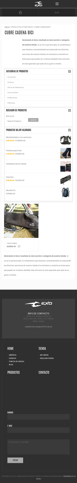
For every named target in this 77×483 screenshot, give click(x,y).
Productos (13, 373)
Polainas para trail (38, 150)
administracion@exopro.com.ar (38, 327)
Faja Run (38, 176)
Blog (11, 364)
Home (10, 349)
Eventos (12, 358)
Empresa (12, 355)
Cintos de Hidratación (15, 87)
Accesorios (11, 77)
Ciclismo (10, 82)
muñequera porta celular (38, 163)
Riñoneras (11, 103)
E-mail (9, 426)
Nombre (10, 413)
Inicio (7, 27)
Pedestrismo (12, 97)
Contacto (44, 373)
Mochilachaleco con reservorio (38, 137)
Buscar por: (10, 116)
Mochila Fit (38, 190)
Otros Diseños (12, 92)
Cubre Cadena (12, 243)
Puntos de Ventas (16, 361)
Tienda (42, 349)
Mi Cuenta (44, 355)
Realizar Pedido (47, 358)
